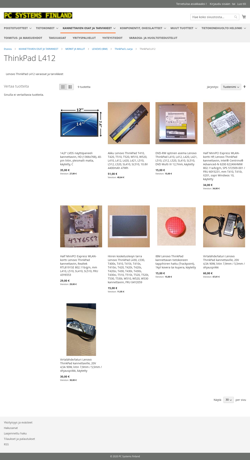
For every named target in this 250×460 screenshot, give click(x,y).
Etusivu (8, 48)
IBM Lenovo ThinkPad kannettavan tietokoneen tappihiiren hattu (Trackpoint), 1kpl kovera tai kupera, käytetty (175, 261)
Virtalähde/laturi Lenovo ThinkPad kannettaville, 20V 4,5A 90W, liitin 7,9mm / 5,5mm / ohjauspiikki (224, 261)
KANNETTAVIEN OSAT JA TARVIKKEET (39, 48)
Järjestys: (213, 87)
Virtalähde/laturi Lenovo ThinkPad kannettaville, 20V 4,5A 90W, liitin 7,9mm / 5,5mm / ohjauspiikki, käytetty (81, 365)
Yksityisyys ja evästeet (18, 422)
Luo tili (241, 4)
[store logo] (38, 15)
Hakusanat (11, 428)
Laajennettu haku (15, 433)
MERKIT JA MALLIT (75, 48)
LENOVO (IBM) (100, 48)
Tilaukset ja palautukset (19, 439)
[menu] (125, 32)
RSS (6, 444)
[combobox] (214, 17)
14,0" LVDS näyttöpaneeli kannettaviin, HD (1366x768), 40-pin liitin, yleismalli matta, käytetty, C (81, 158)
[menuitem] (17, 28)
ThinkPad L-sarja (124, 48)
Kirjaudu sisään (220, 4)
